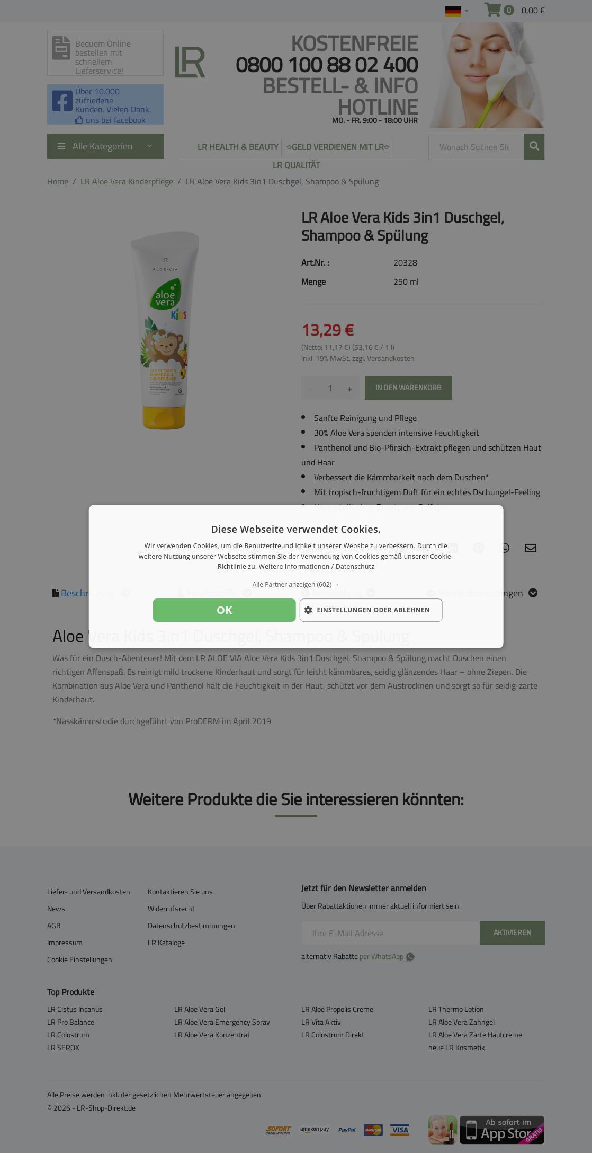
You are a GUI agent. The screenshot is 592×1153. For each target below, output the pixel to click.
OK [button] (224, 610)
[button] (296, 584)
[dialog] (296, 577)
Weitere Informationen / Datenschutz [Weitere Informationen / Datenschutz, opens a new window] (316, 566)
